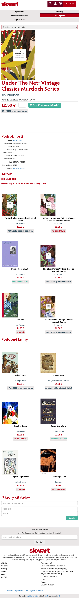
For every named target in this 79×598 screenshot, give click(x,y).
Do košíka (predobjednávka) (44, 105)
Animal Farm (20, 375)
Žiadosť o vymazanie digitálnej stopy (54, 569)
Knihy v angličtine (59, 16)
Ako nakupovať (46, 563)
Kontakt (43, 582)
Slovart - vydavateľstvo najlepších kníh (25, 590)
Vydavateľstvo (19, 12)
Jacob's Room (20, 426)
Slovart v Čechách (47, 585)
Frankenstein (58, 375)
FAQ (3, 574)
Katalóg (4, 569)
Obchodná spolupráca (49, 576)
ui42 (58, 596)
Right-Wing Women (20, 477)
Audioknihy (59, 12)
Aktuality (4, 563)
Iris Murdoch (10, 95)
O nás (43, 579)
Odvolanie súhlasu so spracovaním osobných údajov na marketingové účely (57, 573)
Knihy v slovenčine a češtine (19, 16)
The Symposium (58, 477)
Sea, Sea (20, 320)
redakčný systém (32, 596)
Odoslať (72, 518)
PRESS (4, 577)
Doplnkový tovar (19, 20)
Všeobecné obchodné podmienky (53, 566)
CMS (46, 596)
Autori (3, 572)
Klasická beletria (19, 168)
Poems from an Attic (20, 269)
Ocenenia (4, 566)
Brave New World (58, 426)
